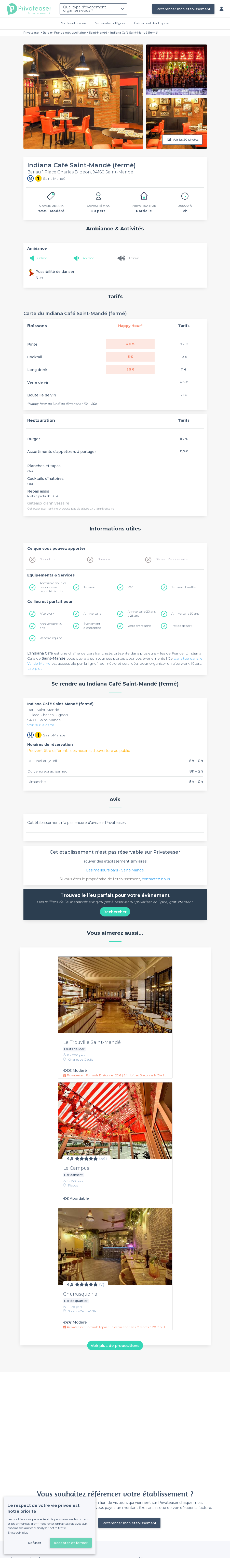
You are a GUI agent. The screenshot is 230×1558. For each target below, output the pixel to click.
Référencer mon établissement (183, 9)
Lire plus (34, 668)
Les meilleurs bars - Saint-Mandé (115, 870)
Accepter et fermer (71, 1543)
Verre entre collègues (110, 23)
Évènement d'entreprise (151, 23)
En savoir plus (18, 1532)
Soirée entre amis (73, 23)
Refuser (34, 1543)
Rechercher (115, 911)
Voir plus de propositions (115, 1345)
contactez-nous (156, 879)
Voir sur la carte (40, 725)
